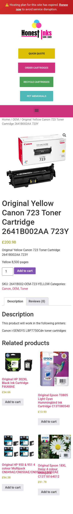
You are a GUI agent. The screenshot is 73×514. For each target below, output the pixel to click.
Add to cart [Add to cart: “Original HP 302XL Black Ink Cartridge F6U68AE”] (12, 402)
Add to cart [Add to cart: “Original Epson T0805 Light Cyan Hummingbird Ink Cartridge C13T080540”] (48, 421)
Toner (24, 289)
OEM (16, 119)
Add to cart (25, 271)
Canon (6, 289)
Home (6, 119)
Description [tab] (15, 301)
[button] (36, 110)
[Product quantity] (7, 271)
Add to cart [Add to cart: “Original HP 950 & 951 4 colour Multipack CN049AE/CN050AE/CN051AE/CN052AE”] (12, 487)
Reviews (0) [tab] (37, 301)
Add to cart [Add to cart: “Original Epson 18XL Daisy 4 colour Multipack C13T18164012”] (48, 492)
